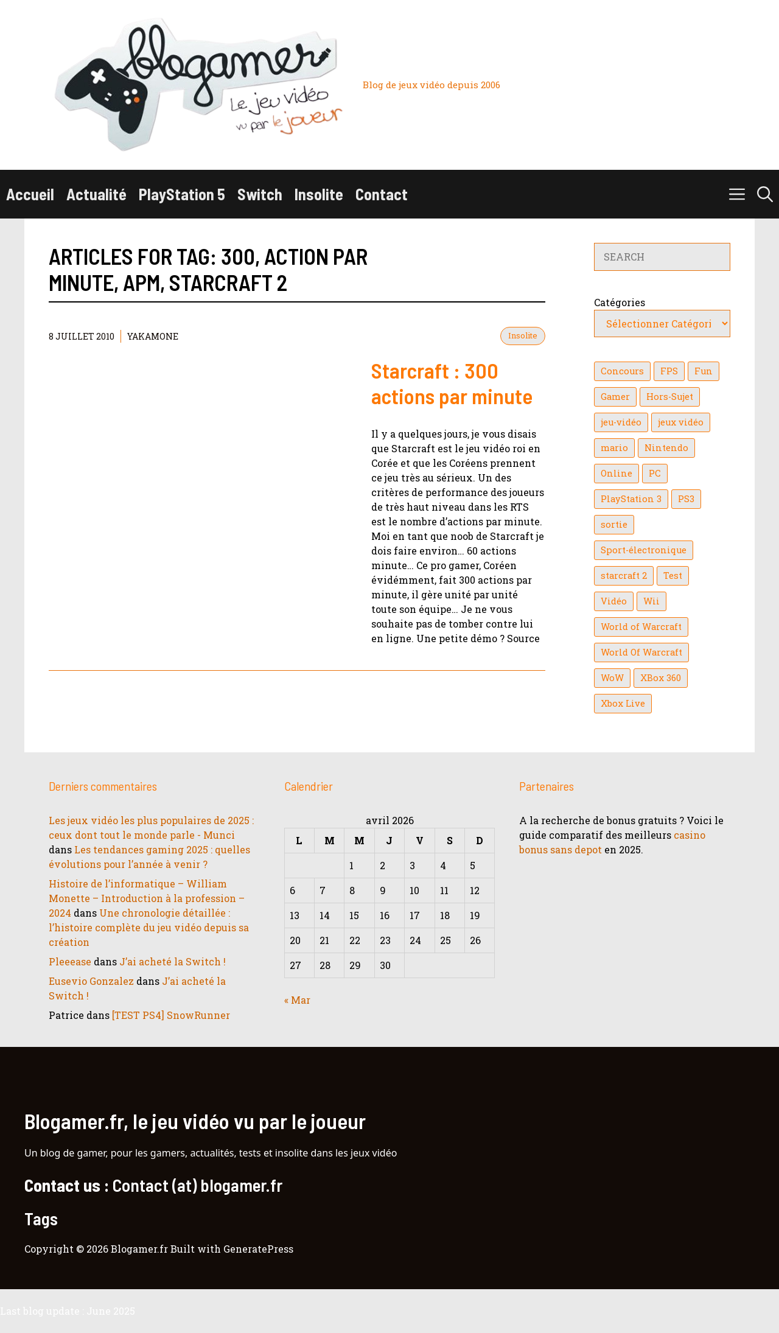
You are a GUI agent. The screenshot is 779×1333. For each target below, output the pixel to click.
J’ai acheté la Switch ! (172, 961)
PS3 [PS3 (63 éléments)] (686, 499)
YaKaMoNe (152, 336)
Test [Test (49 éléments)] (672, 575)
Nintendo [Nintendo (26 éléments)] (666, 447)
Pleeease (70, 961)
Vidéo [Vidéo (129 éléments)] (614, 601)
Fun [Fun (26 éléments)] (703, 371)
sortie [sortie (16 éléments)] (614, 524)
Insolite (319, 193)
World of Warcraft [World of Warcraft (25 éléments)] (641, 626)
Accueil (30, 193)
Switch (259, 193)
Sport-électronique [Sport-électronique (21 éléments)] (643, 550)
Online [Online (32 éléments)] (616, 473)
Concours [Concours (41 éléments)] (622, 371)
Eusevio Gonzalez (91, 980)
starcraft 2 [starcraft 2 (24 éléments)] (624, 575)
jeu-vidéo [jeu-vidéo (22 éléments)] (621, 422)
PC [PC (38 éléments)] (655, 473)
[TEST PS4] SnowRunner (171, 1015)
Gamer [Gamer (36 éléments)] (615, 396)
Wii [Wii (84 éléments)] (651, 601)
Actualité (96, 193)
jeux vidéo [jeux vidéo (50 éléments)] (681, 422)
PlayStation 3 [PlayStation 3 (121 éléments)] (631, 499)
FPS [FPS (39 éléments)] (669, 371)
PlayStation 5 (182, 193)
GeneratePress (258, 1248)
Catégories (619, 302)
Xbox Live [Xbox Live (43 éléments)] (623, 703)
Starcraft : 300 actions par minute (452, 382)
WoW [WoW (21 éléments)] (612, 678)
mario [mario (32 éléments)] (614, 447)
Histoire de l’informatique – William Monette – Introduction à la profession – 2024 (147, 898)
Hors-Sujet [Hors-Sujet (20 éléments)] (669, 396)
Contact (381, 193)
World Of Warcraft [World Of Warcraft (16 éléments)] (641, 652)
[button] (765, 194)
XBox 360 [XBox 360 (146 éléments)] (660, 678)
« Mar (297, 999)
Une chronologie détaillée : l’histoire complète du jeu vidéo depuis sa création (149, 927)
